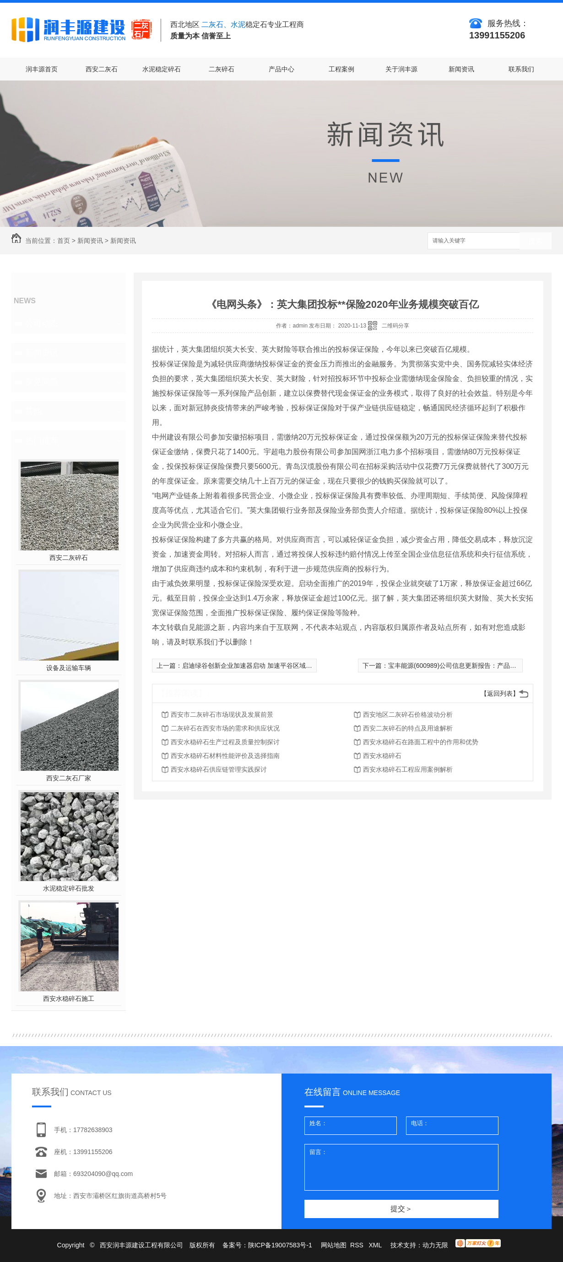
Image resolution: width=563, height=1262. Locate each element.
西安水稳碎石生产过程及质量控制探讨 (225, 742)
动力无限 (435, 1245)
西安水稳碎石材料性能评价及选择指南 (225, 755)
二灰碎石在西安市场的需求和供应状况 (225, 728)
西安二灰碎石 (68, 557)
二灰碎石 (221, 69)
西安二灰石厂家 (68, 778)
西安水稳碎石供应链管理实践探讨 (219, 769)
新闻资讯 (461, 69)
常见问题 (41, 382)
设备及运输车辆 (68, 667)
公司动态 (41, 323)
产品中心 (281, 69)
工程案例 (341, 69)
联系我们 (521, 69)
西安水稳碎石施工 (68, 998)
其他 (33, 411)
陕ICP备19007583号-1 (280, 1245)
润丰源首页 (42, 69)
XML (375, 1245)
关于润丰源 (401, 69)
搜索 (535, 241)
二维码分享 (395, 325)
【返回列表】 (500, 693)
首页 (63, 240)
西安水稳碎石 (382, 755)
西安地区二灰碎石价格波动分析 (408, 714)
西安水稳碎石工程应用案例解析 (408, 769)
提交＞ (401, 1209)
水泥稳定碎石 (161, 69)
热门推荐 (41, 440)
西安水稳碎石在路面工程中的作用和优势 (420, 742)
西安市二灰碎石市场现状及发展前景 (222, 714)
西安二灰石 (102, 69)
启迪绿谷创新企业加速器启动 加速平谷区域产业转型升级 (263, 665)
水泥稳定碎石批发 (68, 888)
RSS (357, 1245)
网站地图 (333, 1245)
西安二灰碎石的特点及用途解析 (408, 728)
